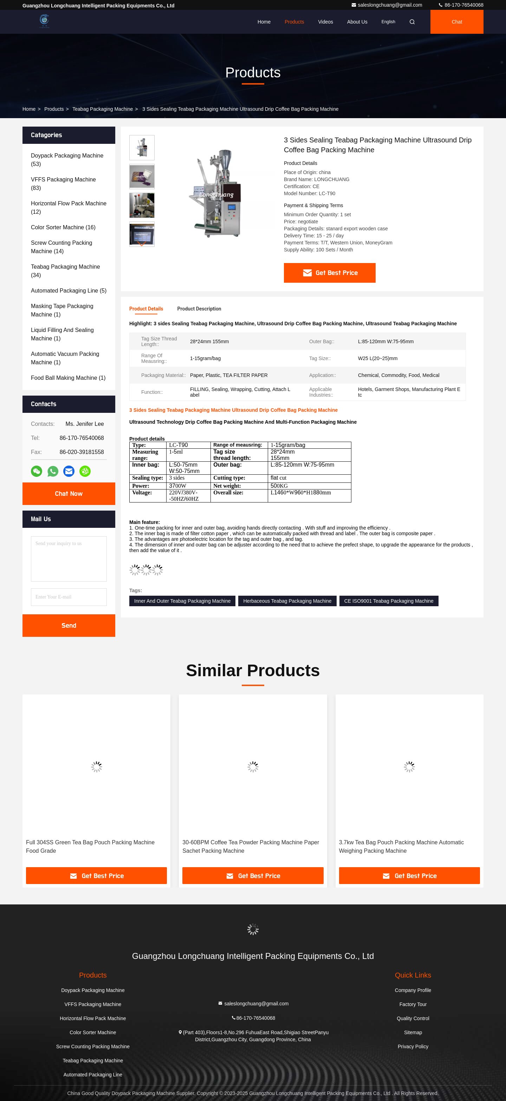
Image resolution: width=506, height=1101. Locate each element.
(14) (61, 247)
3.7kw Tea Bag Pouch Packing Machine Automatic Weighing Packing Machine (401, 846)
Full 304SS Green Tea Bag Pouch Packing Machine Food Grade (90, 846)
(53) (67, 160)
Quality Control (413, 1018)
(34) (65, 271)
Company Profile (413, 990)
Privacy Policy (413, 1046)
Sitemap (413, 1032)
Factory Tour (413, 1004)
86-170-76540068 (461, 5)
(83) (63, 184)
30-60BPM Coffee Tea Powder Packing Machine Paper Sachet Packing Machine (250, 846)
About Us (357, 22)
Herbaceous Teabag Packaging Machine (287, 601)
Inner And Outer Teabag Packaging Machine (182, 601)
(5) (68, 291)
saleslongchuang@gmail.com (387, 5)
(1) (62, 310)
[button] (142, 244)
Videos (325, 22)
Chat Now (69, 493)
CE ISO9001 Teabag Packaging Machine (389, 601)
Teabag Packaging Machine (102, 109)
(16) (63, 227)
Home (264, 22)
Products (294, 22)
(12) (68, 207)
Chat (457, 22)
